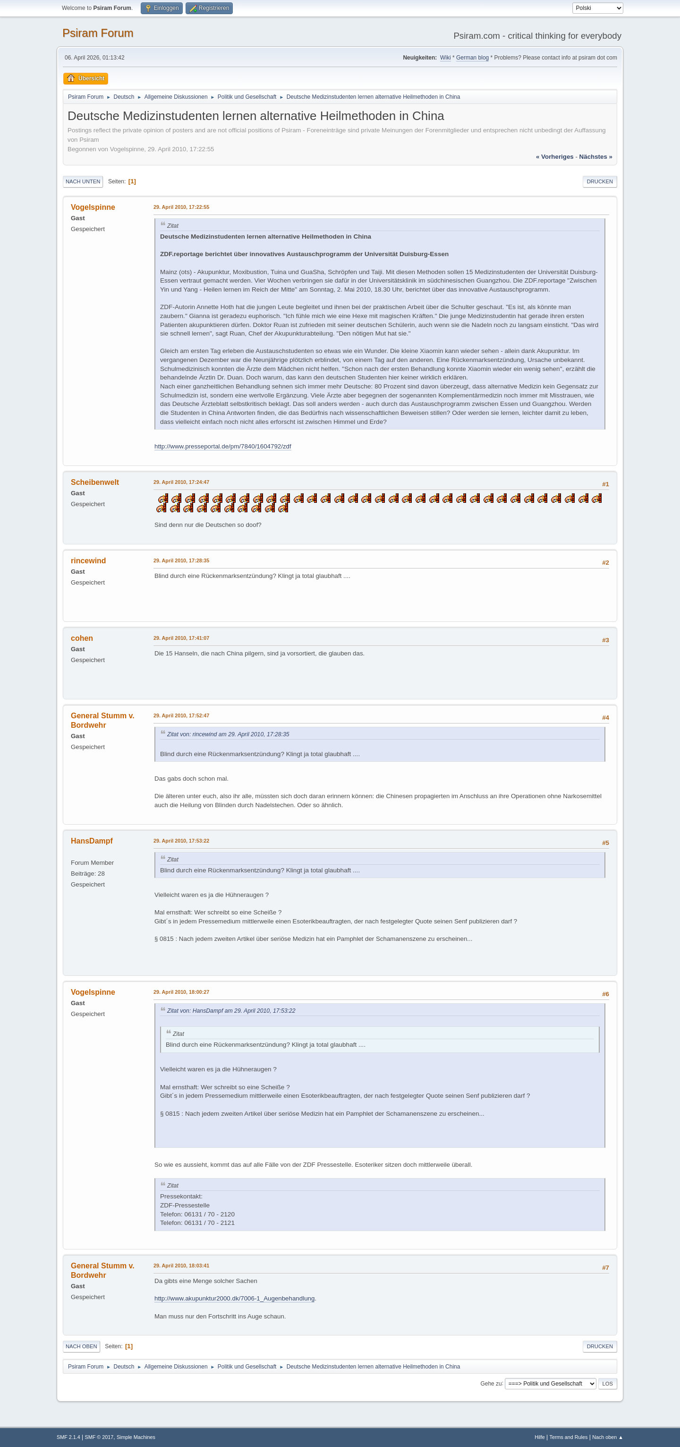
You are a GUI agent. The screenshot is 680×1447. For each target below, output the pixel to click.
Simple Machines (136, 1437)
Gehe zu (491, 1383)
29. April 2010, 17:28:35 (181, 560)
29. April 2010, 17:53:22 (181, 841)
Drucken (600, 181)
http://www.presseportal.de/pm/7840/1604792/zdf (222, 446)
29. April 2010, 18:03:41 (181, 1265)
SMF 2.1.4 (68, 1437)
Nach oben (81, 1346)
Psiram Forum (98, 32)
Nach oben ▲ (607, 1437)
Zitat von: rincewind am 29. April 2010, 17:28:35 (228, 734)
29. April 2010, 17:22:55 (181, 207)
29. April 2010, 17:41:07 (181, 638)
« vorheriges (555, 156)
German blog (472, 57)
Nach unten (83, 181)
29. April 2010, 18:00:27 (181, 992)
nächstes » (595, 156)
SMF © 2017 (99, 1437)
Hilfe (540, 1437)
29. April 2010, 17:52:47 (181, 715)
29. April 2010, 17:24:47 (181, 482)
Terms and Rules (569, 1437)
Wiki (445, 57)
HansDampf (92, 841)
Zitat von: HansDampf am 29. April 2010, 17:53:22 (231, 1011)
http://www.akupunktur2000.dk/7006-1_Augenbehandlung (234, 1298)
